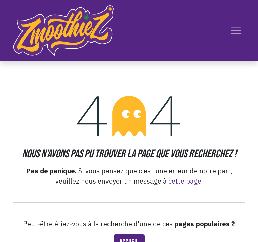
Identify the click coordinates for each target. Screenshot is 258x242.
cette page (184, 181)
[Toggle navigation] (236, 30)
